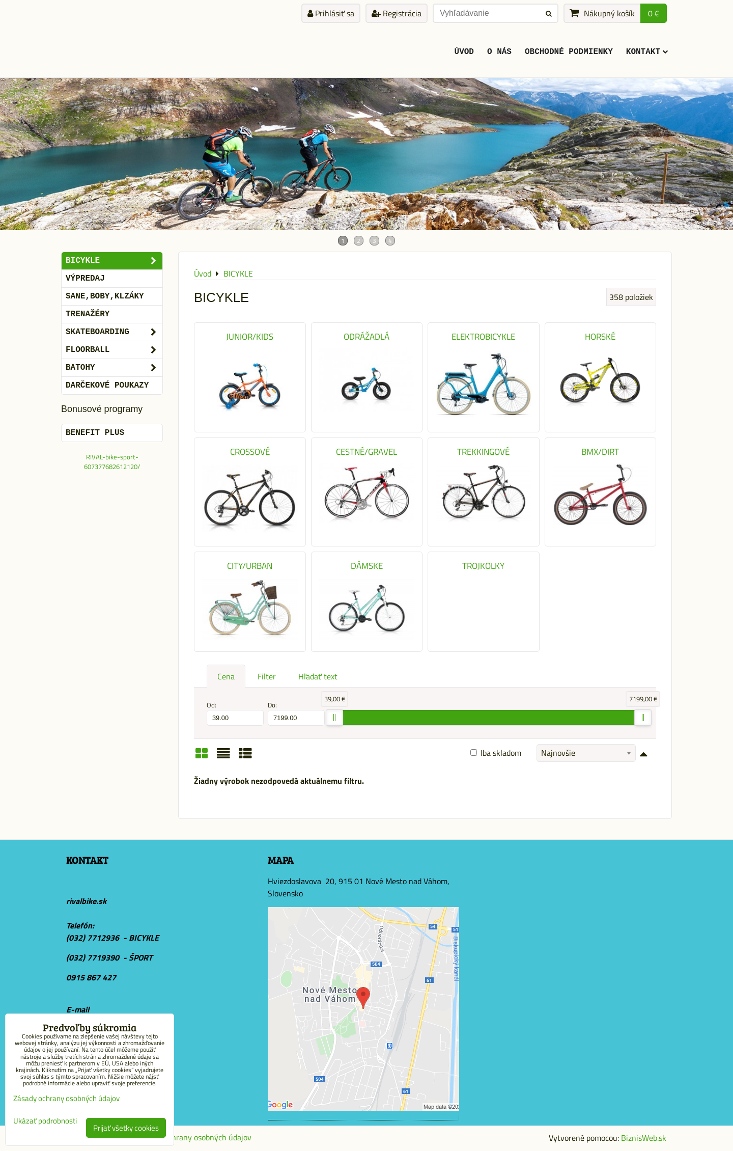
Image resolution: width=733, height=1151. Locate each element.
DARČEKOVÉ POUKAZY (107, 385)
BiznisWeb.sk (643, 1138)
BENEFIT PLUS (95, 432)
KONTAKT (647, 52)
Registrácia (396, 13)
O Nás (499, 52)
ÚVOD (464, 52)
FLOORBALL (114, 350)
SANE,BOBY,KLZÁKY (105, 296)
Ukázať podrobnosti (45, 1121)
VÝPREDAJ (85, 278)
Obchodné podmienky (569, 52)
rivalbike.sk (86, 901)
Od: (235, 713)
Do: (296, 713)
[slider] (334, 717)
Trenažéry (87, 314)
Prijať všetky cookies (126, 1128)
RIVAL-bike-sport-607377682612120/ (112, 462)
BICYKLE (114, 260)
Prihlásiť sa (330, 13)
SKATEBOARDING (114, 332)
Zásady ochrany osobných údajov (194, 1137)
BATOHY (114, 367)
